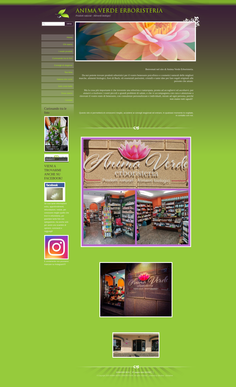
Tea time (68, 72)
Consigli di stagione (63, 65)
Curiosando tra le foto (62, 58)
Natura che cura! (64, 79)
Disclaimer (169, 375)
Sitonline (161, 375)
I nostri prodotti (66, 51)
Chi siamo (68, 44)
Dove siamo (67, 93)
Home (70, 37)
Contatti (69, 100)
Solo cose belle (65, 86)
